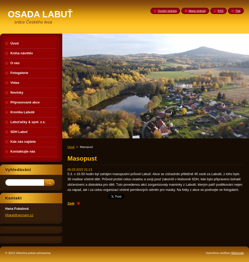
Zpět (70, 203)
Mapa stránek (197, 10)
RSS (220, 10)
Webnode (237, 252)
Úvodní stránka (167, 10)
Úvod (70, 146)
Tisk (237, 10)
